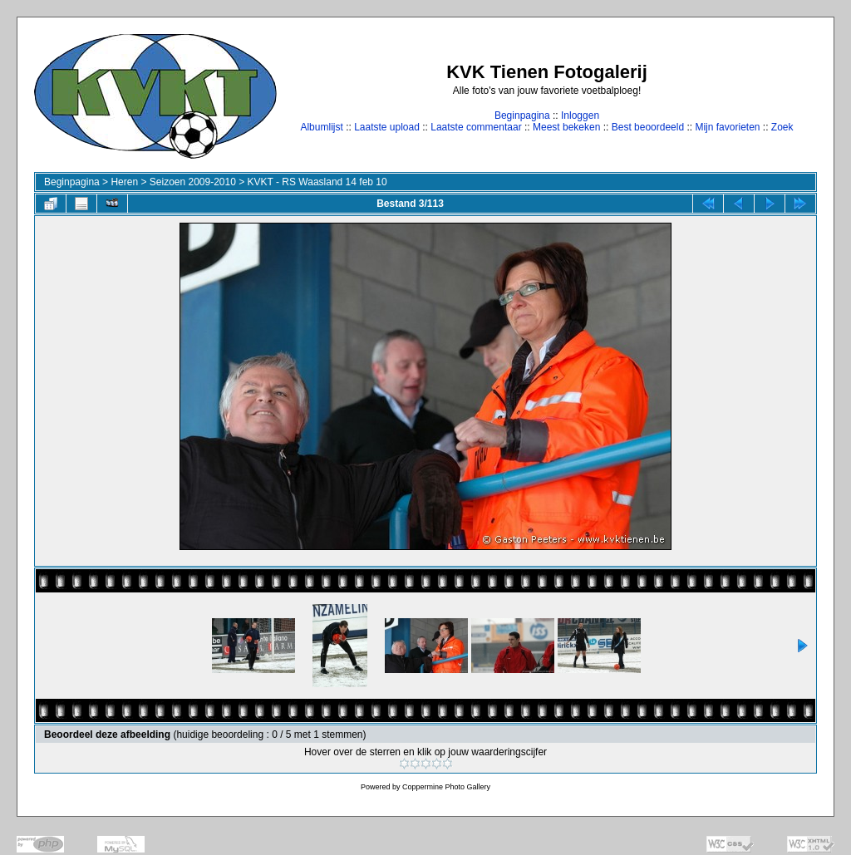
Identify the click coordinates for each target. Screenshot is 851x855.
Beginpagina (522, 115)
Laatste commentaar (475, 127)
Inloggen (580, 115)
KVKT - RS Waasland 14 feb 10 (317, 182)
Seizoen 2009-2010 (193, 182)
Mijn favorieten (727, 127)
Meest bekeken (566, 127)
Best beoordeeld (648, 127)
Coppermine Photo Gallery (446, 787)
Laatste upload (387, 127)
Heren (124, 182)
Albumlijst (321, 127)
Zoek (782, 127)
